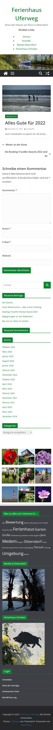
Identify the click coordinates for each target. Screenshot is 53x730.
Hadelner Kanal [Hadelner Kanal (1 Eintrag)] (27, 535)
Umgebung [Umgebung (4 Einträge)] (12, 553)
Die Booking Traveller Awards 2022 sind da (28, 153)
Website (6, 255)
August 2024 (8, 361)
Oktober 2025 (8, 347)
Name (6, 228)
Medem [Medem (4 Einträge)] (9, 541)
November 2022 (9, 374)
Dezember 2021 (9, 398)
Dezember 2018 (9, 416)
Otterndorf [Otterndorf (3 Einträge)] (32, 541)
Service (26, 36)
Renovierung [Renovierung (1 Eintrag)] (7, 548)
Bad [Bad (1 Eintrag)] (3, 523)
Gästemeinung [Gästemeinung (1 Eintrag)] (16, 535)
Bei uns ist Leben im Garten (15, 321)
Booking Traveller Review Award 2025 (20, 311)
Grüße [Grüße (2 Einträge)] (6, 535)
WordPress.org (9, 697)
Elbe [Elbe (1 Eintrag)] (10, 530)
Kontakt (26, 40)
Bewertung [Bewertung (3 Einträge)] (14, 522)
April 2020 (7, 407)
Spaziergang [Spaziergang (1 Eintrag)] (28, 548)
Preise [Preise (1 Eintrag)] (44, 542)
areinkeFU (30, 129)
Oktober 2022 (8, 379)
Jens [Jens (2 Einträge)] (43, 535)
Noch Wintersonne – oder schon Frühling (21, 307)
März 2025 (7, 351)
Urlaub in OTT (11, 116)
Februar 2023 (8, 370)
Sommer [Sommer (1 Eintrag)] (15, 548)
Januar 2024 (8, 365)
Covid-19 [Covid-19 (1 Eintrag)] (40, 523)
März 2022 (7, 388)
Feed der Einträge (10, 685)
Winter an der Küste (14, 144)
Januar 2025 (8, 356)
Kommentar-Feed (10, 691)
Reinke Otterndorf (26, 44)
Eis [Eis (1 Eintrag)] (8, 530)
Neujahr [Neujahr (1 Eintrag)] (20, 542)
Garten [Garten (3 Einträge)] (40, 529)
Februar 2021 (8, 402)
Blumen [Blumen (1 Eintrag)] (27, 523)
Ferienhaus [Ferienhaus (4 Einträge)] (23, 529)
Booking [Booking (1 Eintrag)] (33, 523)
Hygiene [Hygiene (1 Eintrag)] (37, 535)
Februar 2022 (8, 393)
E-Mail (6, 242)
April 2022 (7, 384)
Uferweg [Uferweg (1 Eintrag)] (47, 548)
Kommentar (9, 190)
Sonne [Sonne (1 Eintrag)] (21, 548)
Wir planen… (8, 302)
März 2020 (7, 411)
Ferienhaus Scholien (26, 48)
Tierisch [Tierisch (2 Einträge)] (39, 547)
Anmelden (7, 679)
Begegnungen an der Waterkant (17, 316)
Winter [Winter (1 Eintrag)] (26, 554)
